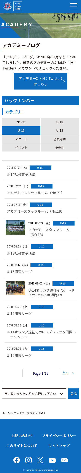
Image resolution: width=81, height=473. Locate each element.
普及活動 (60, 139)
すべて (21, 122)
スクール (21, 139)
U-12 (59, 130)
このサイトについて (21, 445)
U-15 (21, 130)
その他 (59, 147)
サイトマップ (59, 445)
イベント (21, 147)
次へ (65, 372)
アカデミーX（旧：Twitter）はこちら (40, 81)
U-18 (59, 122)
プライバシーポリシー (59, 435)
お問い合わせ (21, 435)
